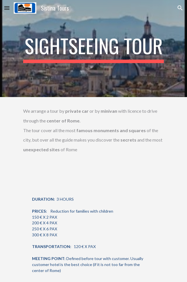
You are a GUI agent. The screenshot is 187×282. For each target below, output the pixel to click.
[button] (7, 8)
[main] (93, 48)
